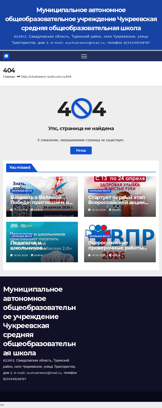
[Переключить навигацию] (84, 56)
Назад (81, 150)
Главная (9, 77)
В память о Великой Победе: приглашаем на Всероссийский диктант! (42, 202)
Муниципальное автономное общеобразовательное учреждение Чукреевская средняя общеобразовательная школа (81, 19)
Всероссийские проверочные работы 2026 (115, 248)
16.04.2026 (99, 210)
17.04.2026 (21, 210)
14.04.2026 (99, 255)
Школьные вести (22, 191)
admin (36, 210)
